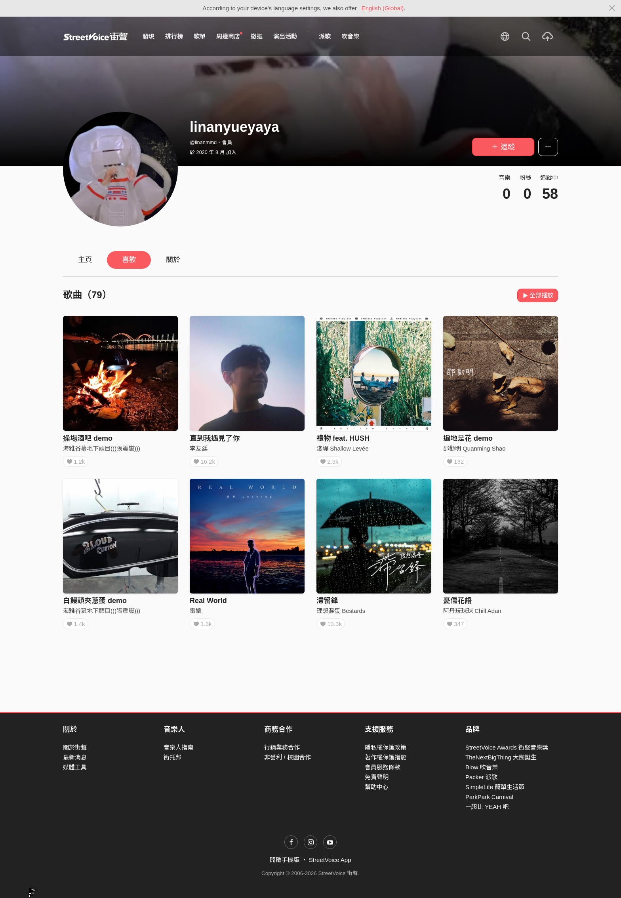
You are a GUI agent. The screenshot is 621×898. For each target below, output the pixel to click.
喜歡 (129, 260)
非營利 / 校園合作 (287, 757)
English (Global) (383, 8)
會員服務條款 (382, 767)
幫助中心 (377, 787)
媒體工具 (75, 767)
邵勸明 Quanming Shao (474, 448)
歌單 (200, 36)
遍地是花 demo (468, 438)
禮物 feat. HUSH (343, 438)
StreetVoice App (330, 859)
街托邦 (172, 757)
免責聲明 (377, 777)
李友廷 (199, 448)
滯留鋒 (327, 603)
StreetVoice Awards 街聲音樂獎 (506, 747)
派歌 (325, 36)
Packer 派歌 (481, 777)
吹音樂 (350, 36)
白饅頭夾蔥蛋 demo (95, 603)
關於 (173, 260)
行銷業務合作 (282, 747)
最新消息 (75, 757)
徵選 (257, 36)
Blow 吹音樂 (481, 767)
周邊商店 (229, 36)
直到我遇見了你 (215, 438)
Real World (208, 603)
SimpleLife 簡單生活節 (494, 787)
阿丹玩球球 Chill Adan (472, 613)
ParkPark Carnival (489, 796)
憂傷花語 (457, 603)
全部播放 (537, 295)
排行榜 (174, 36)
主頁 (85, 260)
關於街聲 (75, 747)
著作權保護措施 (385, 757)
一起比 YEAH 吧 (487, 806)
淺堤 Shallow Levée (342, 448)
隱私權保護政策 (385, 747)
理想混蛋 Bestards (340, 613)
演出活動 (285, 36)
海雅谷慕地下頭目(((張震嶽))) (101, 448)
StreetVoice (95, 36)
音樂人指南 (178, 747)
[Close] (612, 8)
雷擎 (196, 613)
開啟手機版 (284, 859)
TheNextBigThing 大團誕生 (501, 757)
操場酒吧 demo (87, 438)
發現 (148, 36)
